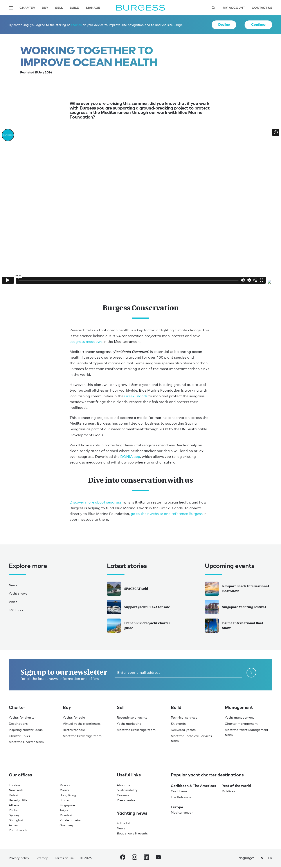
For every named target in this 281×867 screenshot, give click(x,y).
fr (270, 858)
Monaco (65, 785)
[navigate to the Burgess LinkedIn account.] (146, 858)
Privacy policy (19, 858)
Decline (224, 24)
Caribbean (179, 791)
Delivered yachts (183, 730)
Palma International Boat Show (234, 626)
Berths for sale (74, 730)
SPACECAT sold (127, 589)
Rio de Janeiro (70, 820)
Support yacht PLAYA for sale (138, 607)
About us (123, 785)
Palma (64, 800)
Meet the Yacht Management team (246, 732)
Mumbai (65, 815)
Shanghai (16, 820)
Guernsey (66, 825)
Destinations (18, 723)
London (14, 785)
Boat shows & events (132, 833)
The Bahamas (181, 797)
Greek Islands (136, 396)
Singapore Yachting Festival (235, 607)
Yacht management (239, 717)
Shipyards (178, 723)
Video (13, 602)
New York (16, 790)
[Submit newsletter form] (251, 672)
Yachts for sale (74, 717)
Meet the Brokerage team (82, 736)
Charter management (241, 723)
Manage (93, 7)
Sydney (14, 815)
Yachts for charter (22, 717)
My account (234, 7)
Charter (27, 7)
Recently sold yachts (132, 717)
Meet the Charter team (26, 742)
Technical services (184, 717)
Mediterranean (182, 812)
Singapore (67, 805)
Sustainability (127, 790)
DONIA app (129, 456)
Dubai (13, 795)
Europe (177, 807)
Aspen (13, 825)
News (13, 585)
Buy (45, 7)
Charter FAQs (19, 736)
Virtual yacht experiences (82, 723)
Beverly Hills (18, 800)
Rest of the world (236, 785)
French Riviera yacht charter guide (138, 626)
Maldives (228, 791)
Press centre (126, 800)
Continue (258, 24)
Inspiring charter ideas (26, 730)
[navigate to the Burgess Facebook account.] (123, 858)
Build (74, 7)
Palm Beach (18, 830)
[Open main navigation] (11, 8)
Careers (123, 795)
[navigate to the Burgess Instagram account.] (134, 858)
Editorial (123, 823)
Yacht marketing (129, 723)
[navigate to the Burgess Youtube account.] (158, 858)
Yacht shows (18, 593)
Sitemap (42, 858)
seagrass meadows (86, 341)
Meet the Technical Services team (191, 738)
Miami (64, 790)
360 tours (16, 610)
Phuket (14, 810)
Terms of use (64, 858)
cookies (76, 25)
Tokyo (63, 810)
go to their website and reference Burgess (167, 514)
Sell (59, 7)
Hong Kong (67, 795)
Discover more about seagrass (96, 502)
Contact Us (262, 7)
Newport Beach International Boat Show (237, 589)
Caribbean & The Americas (193, 785)
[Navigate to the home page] (140, 8)
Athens (14, 805)
